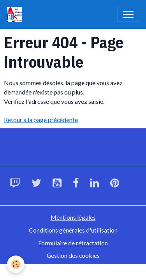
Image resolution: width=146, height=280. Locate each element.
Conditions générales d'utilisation (73, 230)
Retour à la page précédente (41, 119)
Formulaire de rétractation (73, 243)
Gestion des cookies (73, 255)
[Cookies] (16, 264)
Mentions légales (73, 217)
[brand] (16, 14)
